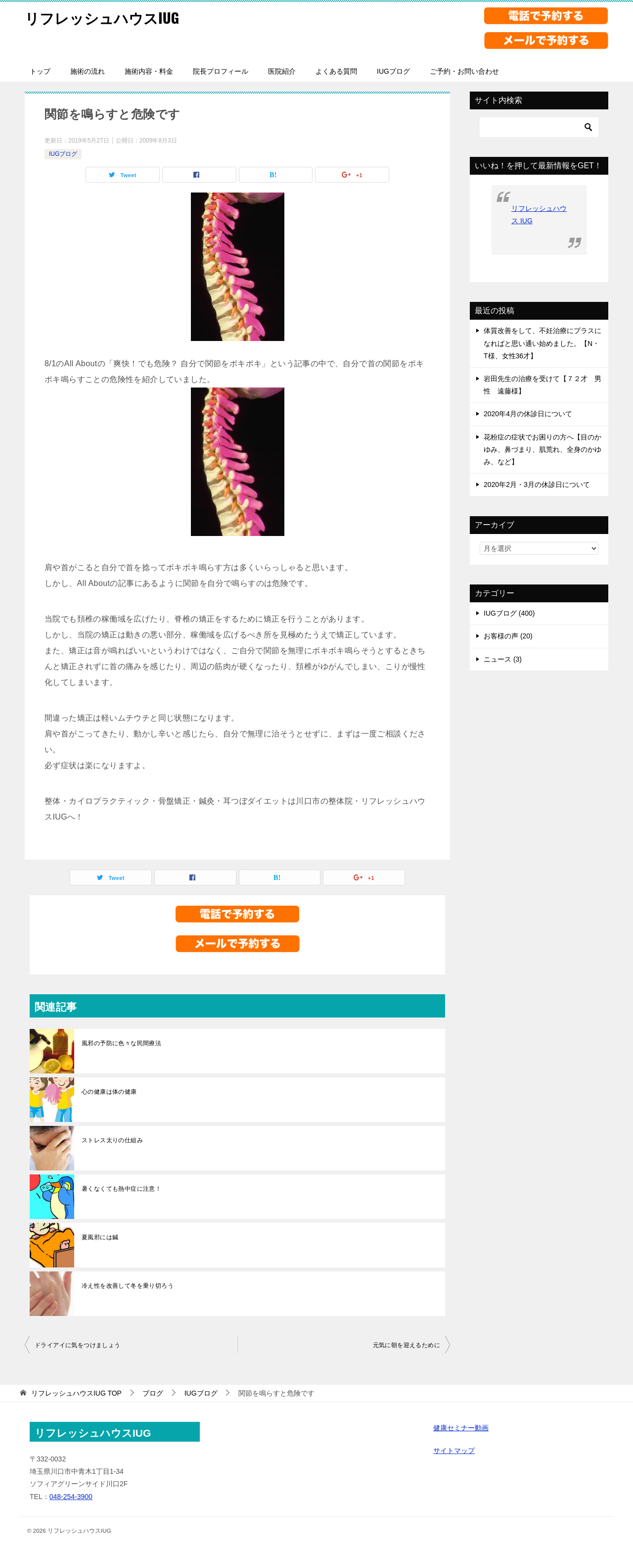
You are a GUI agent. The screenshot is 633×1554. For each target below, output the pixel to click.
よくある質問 (336, 71)
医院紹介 (282, 71)
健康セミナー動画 (461, 1428)
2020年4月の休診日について (528, 414)
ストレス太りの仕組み (112, 1140)
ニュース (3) (503, 659)
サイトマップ (454, 1451)
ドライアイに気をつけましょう (78, 1345)
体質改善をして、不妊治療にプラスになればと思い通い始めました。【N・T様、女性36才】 (542, 343)
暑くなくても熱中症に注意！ (121, 1188)
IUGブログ (393, 71)
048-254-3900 (70, 1497)
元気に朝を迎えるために (406, 1345)
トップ (40, 71)
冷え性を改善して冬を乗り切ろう (128, 1285)
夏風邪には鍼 (100, 1237)
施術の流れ (87, 71)
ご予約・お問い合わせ (464, 71)
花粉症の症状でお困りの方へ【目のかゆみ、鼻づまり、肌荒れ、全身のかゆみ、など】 (542, 449)
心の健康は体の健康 (109, 1091)
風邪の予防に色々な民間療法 (121, 1043)
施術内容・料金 (149, 71)
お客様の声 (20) (508, 636)
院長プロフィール (220, 71)
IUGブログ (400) (509, 613)
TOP (76, 1393)
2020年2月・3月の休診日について (537, 484)
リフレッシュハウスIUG (104, 17)
